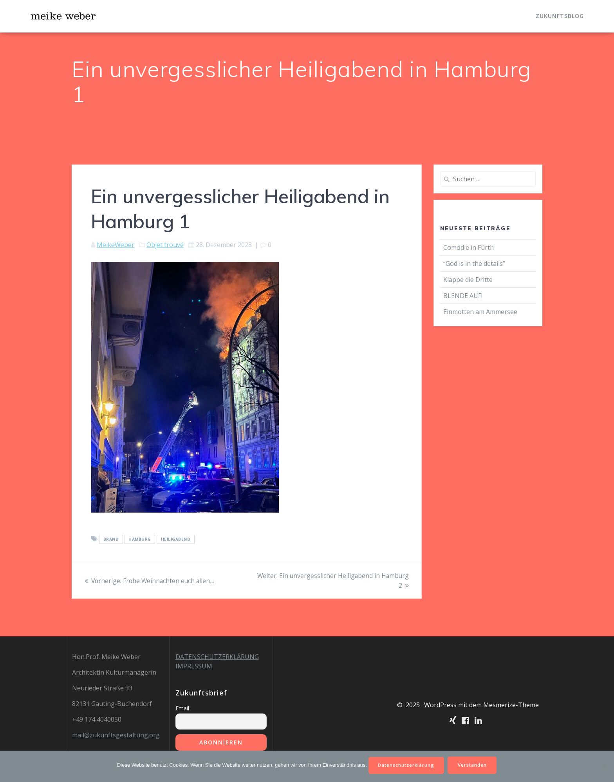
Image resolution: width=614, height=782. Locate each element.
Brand (111, 539)
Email (182, 708)
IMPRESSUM (193, 666)
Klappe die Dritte (468, 279)
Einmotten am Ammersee (480, 311)
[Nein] (604, 766)
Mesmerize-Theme (511, 705)
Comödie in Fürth (468, 247)
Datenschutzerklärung (406, 764)
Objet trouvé (165, 244)
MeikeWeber (115, 244)
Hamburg (139, 539)
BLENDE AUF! (463, 295)
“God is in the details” (475, 263)
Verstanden (474, 764)
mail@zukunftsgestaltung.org (116, 735)
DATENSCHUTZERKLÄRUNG (217, 656)
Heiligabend (176, 539)
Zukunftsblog (560, 16)
